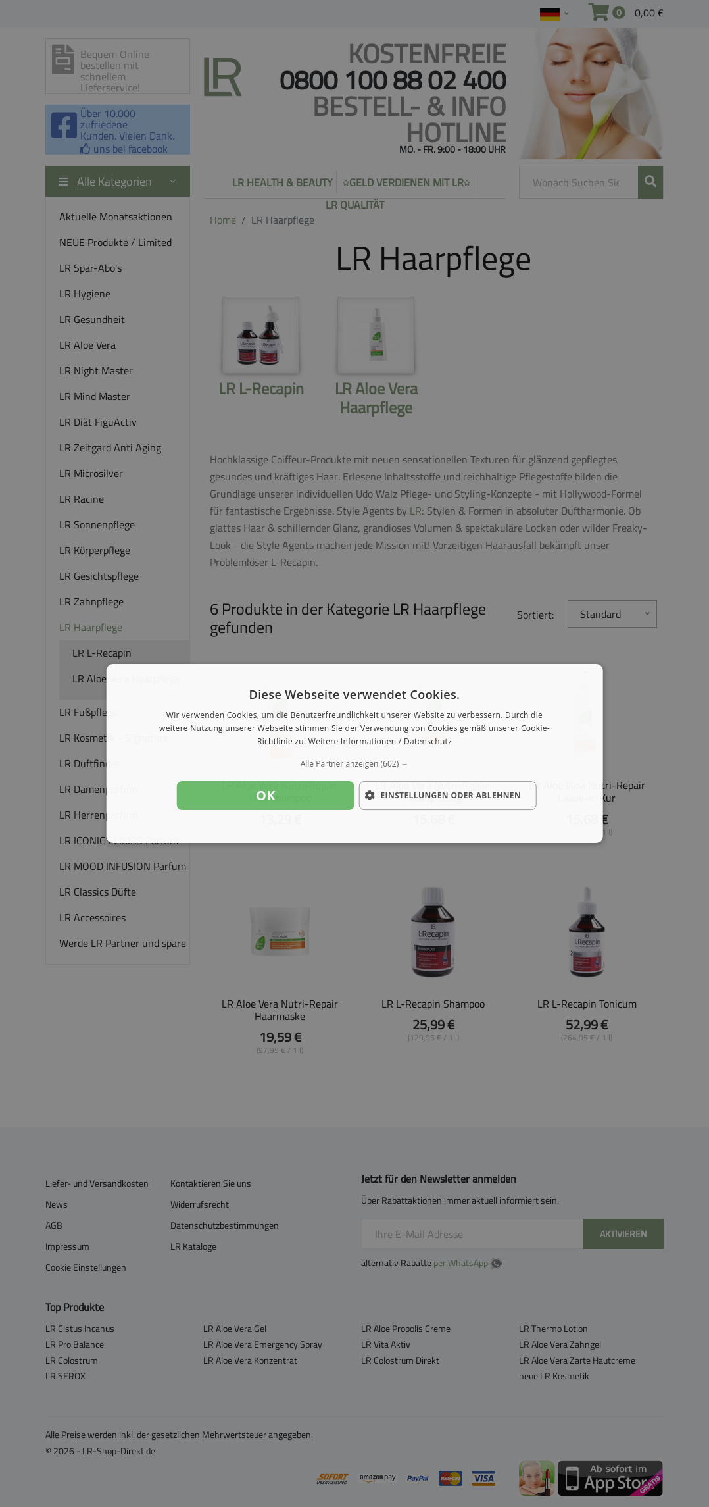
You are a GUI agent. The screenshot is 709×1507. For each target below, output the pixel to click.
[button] (355, 764)
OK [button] (266, 795)
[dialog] (355, 753)
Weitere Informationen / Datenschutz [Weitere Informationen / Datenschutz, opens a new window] (380, 741)
